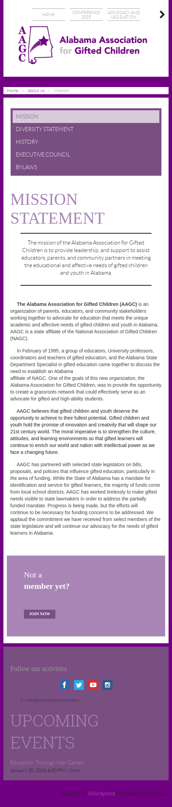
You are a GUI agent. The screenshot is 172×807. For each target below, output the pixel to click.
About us (36, 90)
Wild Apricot (101, 794)
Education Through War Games (47, 763)
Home (12, 90)
